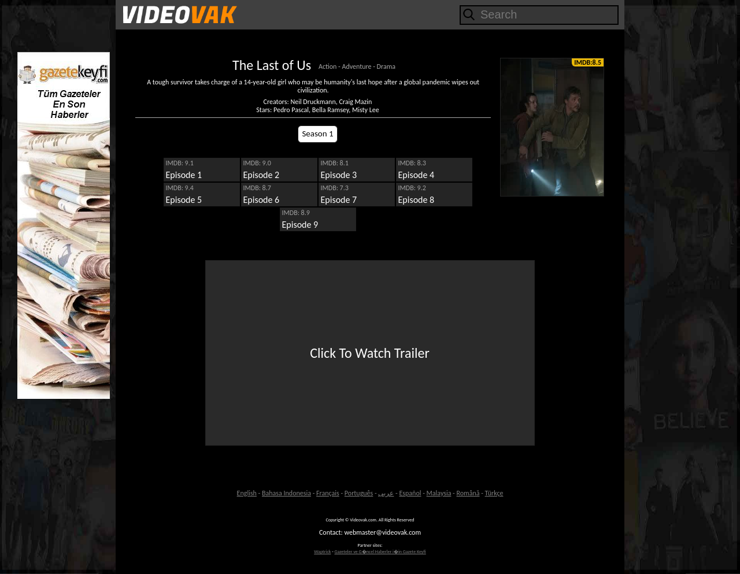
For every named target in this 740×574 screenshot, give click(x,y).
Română (468, 493)
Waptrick (322, 551)
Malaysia (439, 493)
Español (410, 493)
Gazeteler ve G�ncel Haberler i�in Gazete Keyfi (380, 551)
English (247, 493)
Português (359, 493)
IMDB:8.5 (587, 62)
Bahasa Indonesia (286, 493)
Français (327, 493)
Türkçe (494, 493)
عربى (386, 493)
